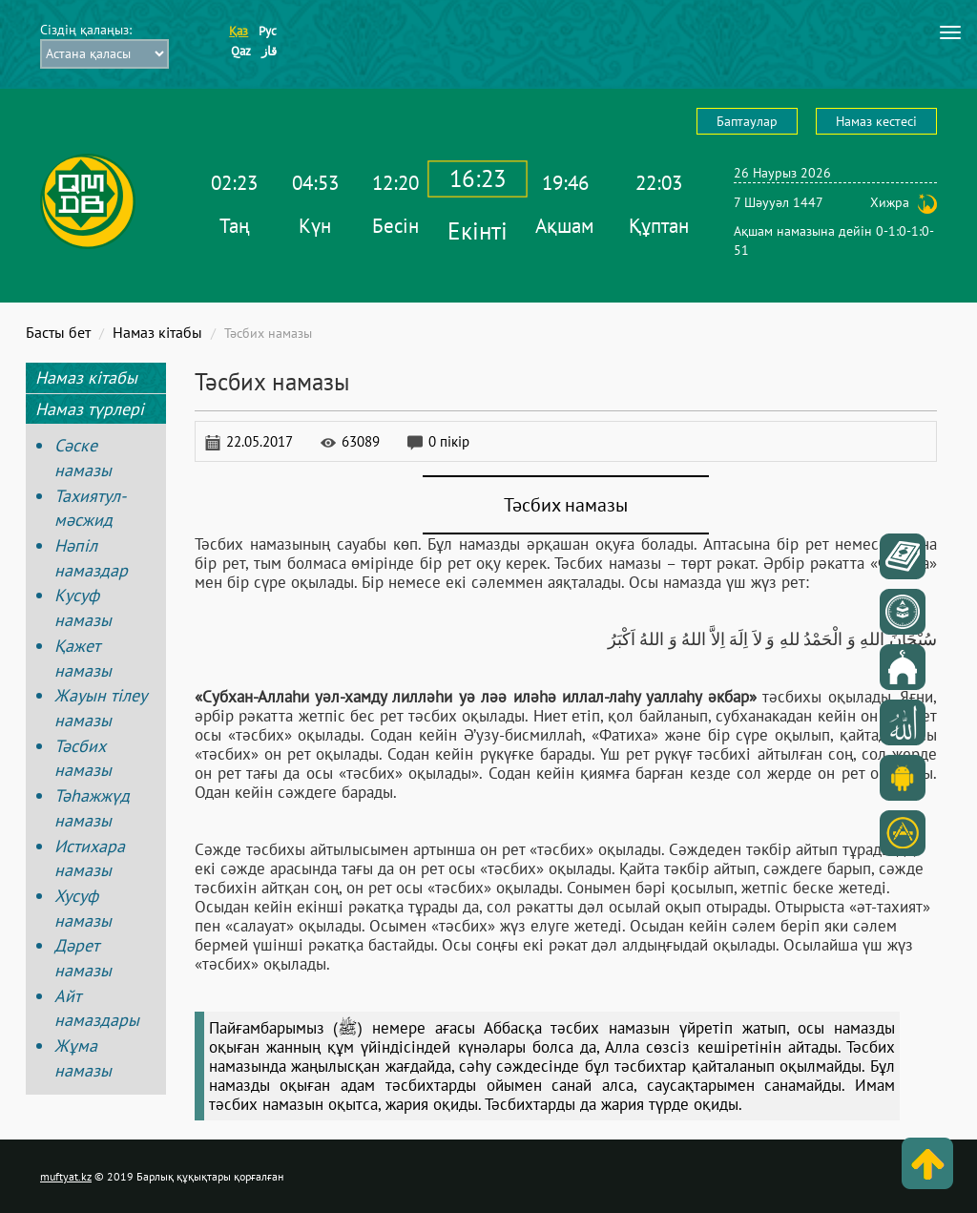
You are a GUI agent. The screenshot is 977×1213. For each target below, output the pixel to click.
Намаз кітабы (157, 332)
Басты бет (58, 332)
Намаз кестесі (876, 121)
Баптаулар (747, 121)
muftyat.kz (66, 1176)
